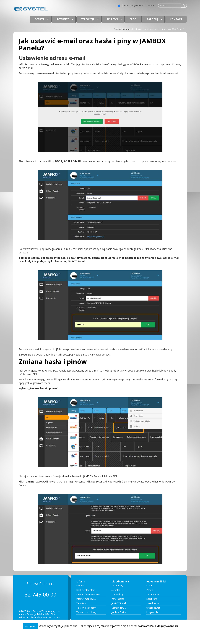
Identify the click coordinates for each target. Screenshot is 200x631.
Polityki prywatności (164, 626)
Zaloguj (154, 19)
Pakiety (80, 586)
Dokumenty (117, 586)
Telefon (114, 19)
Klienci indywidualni (133, 5)
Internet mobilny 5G (86, 599)
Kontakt (176, 19)
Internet (64, 19)
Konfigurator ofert (85, 590)
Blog (133, 19)
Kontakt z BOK (118, 608)
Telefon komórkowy (86, 612)
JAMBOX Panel (118, 603)
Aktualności (117, 590)
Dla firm (150, 5)
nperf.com (151, 599)
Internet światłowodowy (88, 594)
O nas (149, 586)
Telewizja (90, 19)
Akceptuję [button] (30, 626)
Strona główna (121, 29)
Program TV (152, 612)
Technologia (152, 594)
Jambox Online (118, 612)
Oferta (42, 19)
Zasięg (149, 590)
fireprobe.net (153, 608)
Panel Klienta (117, 599)
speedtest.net (153, 603)
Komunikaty (117, 594)
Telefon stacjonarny (86, 608)
